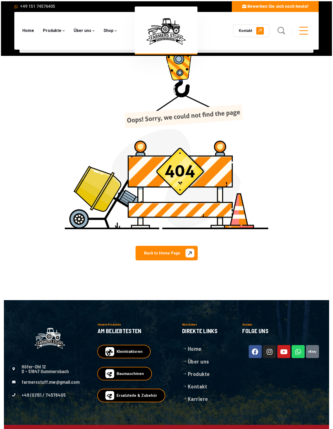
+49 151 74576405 (37, 6)
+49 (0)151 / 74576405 (44, 395)
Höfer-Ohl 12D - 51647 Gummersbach (45, 369)
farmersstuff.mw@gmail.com (51, 382)
